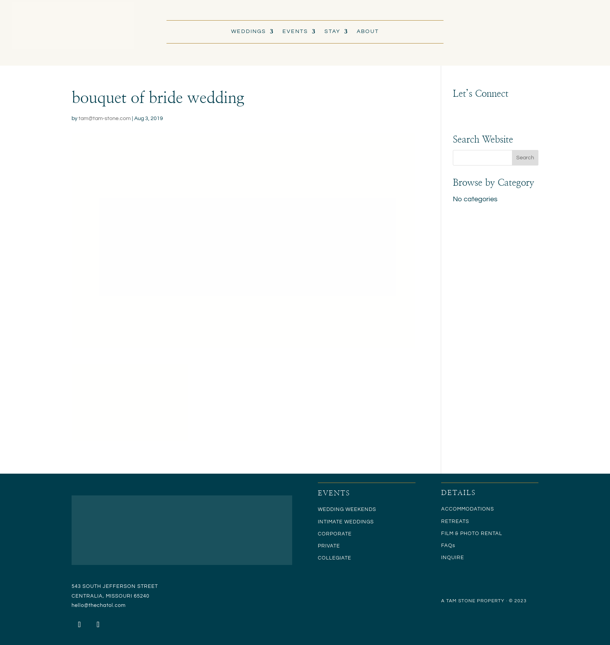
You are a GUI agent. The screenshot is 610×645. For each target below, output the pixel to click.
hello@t (81, 605)
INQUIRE (452, 557)
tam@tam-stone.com (105, 118)
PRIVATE (329, 546)
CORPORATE (335, 534)
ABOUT (368, 31)
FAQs (448, 545)
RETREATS (455, 521)
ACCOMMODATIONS (467, 509)
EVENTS (295, 31)
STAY (332, 31)
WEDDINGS (248, 31)
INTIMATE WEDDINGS (346, 522)
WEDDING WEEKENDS (347, 509)
